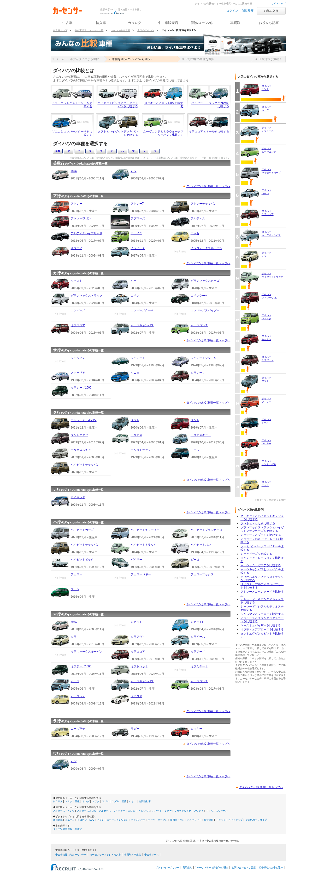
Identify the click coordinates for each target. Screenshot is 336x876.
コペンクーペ (199, 295)
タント (195, 420)
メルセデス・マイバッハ (112, 810)
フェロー (76, 574)
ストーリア (78, 372)
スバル (105, 801)
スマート (157, 810)
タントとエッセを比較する (258, 523)
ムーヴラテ (78, 696)
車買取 (235, 23)
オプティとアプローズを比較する (262, 629)
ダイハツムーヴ (266, 108)
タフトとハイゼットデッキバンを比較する (118, 133)
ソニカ (135, 372)
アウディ (198, 810)
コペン (135, 295)
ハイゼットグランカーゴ (206, 530)
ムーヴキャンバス (142, 325)
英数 (57, 151)
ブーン (75, 589)
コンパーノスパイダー (205, 310)
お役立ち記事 (269, 23)
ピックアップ (235, 820)
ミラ (74, 636)
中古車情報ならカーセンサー (71, 854)
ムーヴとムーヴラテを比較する (261, 565)
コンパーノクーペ (142, 310)
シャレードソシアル (204, 358)
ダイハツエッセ (266, 484)
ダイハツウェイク (266, 317)
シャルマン (78, 358)
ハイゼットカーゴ (82, 530)
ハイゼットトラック (144, 544)
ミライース (138, 248)
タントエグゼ (79, 435)
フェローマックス (202, 574)
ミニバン (70, 820)
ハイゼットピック (82, 559)
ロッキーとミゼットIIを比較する (163, 104)
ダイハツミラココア (268, 213)
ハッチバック (138, 820)
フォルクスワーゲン (217, 810)
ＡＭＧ (131, 810)
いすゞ (132, 801)
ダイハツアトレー (266, 400)
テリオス (136, 435)
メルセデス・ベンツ (64, 810)
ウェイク (136, 233)
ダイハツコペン (266, 192)
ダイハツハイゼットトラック (272, 275)
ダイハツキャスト (266, 338)
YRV (133, 171)
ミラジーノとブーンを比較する (261, 535)
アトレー (76, 203)
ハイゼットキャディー (145, 530)
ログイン (232, 10)
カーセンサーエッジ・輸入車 (105, 854)
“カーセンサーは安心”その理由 (211, 867)
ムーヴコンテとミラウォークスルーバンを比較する (163, 133)
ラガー (135, 728)
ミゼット (136, 622)
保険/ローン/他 (202, 23)
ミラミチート (199, 666)
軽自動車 (58, 820)
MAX (74, 171)
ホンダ (85, 801)
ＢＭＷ (168, 810)
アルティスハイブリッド (86, 233)
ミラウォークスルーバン (206, 248)
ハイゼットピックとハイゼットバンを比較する (118, 104)
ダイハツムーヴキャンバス (271, 233)
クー (133, 280)
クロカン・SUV (85, 820)
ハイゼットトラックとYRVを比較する (210, 104)
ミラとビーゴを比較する (256, 553)
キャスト (76, 280)
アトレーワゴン (81, 218)
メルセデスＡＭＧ (86, 810)
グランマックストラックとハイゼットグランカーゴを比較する (262, 529)
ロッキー (196, 728)
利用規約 (187, 867)
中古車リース (151, 854)
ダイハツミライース (268, 129)
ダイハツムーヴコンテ (269, 150)
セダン (100, 820)
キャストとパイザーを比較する (261, 625)
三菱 (124, 801)
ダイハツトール (266, 421)
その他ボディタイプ (256, 820)
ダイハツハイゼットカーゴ (271, 171)
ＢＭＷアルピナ (182, 810)
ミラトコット (139, 666)
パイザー (136, 559)
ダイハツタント (266, 88)
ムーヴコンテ (199, 325)
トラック (221, 820)
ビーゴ (195, 559)
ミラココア (78, 325)
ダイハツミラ (266, 254)
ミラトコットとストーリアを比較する (72, 104)
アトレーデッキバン (204, 203)
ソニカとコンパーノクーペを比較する (72, 133)
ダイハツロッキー (266, 442)
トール (195, 450)
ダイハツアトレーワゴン (270, 296)
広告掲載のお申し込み (271, 867)
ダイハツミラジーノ (268, 358)
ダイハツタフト (266, 379)
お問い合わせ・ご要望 (244, 867)
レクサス (58, 801)
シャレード (138, 358)
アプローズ (138, 218)
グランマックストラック (86, 295)
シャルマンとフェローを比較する (262, 614)
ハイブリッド (194, 820)
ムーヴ (75, 681)
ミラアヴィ (138, 636)
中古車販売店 (168, 23)
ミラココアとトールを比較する (209, 131)
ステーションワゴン (117, 820)
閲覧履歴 (247, 10)
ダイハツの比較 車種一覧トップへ (208, 186)
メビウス (136, 696)
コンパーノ (78, 310)
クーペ (151, 820)
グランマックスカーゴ (205, 280)
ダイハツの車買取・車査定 (67, 829)
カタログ (134, 23)
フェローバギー (141, 574)
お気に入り (271, 10)
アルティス (198, 218)
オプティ (76, 248)
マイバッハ (144, 810)
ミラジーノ (198, 372)
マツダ (95, 801)
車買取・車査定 (132, 854)
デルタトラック (141, 450)
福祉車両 (208, 820)
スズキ (115, 801)
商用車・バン (177, 820)
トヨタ (68, 801)
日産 (77, 801)
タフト (135, 420)
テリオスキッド (201, 435)
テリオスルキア (81, 450)
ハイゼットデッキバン (85, 464)
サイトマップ (278, 3)
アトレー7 (137, 203)
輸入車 (101, 23)
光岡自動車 (145, 801)
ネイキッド (78, 497)
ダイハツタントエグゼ (269, 463)
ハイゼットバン (201, 544)
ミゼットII (197, 622)
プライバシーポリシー (167, 867)
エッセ (195, 233)
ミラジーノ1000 (81, 387)
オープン (162, 820)
